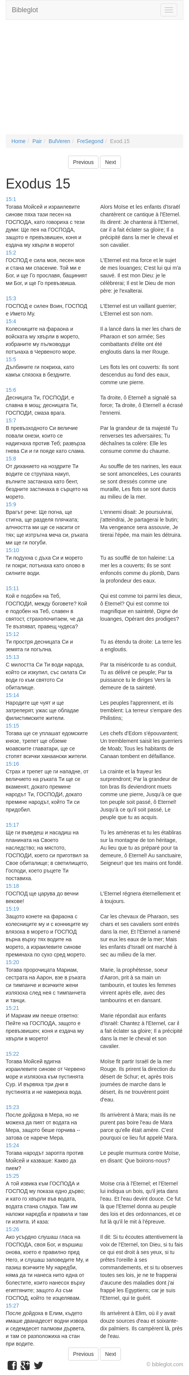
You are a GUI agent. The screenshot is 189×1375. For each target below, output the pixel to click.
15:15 (12, 726)
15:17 (12, 825)
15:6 (11, 390)
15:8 (11, 459)
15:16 (12, 764)
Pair (37, 141)
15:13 (12, 657)
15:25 (12, 1176)
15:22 (12, 1054)
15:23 (12, 1107)
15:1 (11, 199)
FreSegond (90, 141)
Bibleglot (25, 10)
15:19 (12, 909)
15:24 (12, 1145)
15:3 (11, 298)
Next (110, 162)
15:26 (12, 1229)
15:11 (12, 588)
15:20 (12, 962)
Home (18, 141)
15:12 (12, 634)
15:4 (11, 321)
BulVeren (59, 141)
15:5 (11, 359)
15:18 (12, 886)
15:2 (11, 253)
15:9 (11, 504)
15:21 (12, 1008)
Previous (83, 162)
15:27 (12, 1306)
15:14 (12, 695)
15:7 (11, 420)
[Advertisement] (94, 80)
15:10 (12, 550)
